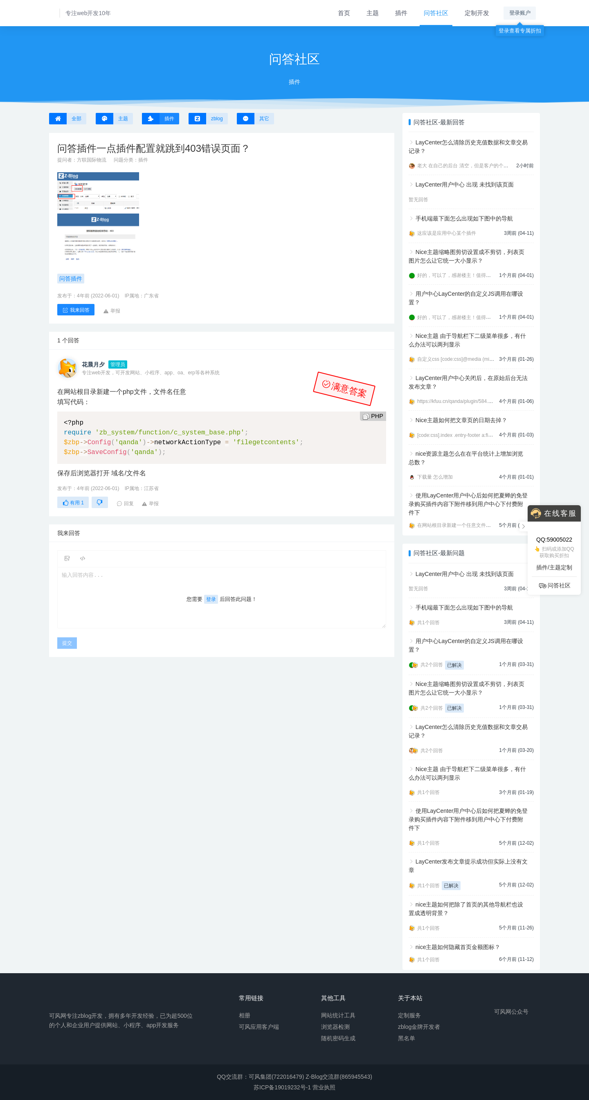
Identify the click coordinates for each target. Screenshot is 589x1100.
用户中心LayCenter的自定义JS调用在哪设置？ (466, 298)
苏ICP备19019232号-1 (282, 1087)
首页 (344, 12)
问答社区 (436, 12)
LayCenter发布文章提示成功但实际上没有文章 (468, 865)
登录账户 (520, 13)
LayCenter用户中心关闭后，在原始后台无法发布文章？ (468, 382)
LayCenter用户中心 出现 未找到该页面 (465, 184)
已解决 (454, 665)
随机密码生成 (338, 1038)
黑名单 (406, 1038)
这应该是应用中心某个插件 (446, 233)
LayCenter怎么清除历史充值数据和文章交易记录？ (468, 146)
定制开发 (477, 12)
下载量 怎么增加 (435, 477)
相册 (244, 1015)
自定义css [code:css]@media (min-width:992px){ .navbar (479, 359)
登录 (211, 599)
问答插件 (70, 278)
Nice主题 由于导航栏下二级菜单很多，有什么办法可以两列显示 (467, 340)
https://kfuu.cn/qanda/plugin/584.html (457, 401)
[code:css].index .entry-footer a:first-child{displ (467, 435)
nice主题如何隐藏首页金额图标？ (458, 947)
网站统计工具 (338, 1015)
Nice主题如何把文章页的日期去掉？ (461, 420)
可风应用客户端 (259, 1026)
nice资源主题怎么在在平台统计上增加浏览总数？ (466, 458)
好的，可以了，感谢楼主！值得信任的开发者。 (468, 275)
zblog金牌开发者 (419, 1026)
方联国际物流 (91, 160)
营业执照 (323, 1087)
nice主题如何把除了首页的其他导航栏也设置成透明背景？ (466, 908)
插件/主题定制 (554, 567)
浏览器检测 (335, 1026)
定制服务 (409, 1015)
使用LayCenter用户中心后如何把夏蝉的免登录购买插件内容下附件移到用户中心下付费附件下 (468, 504)
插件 (401, 12)
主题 (372, 12)
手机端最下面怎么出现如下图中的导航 (464, 218)
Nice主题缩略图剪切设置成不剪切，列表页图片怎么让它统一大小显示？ (466, 256)
